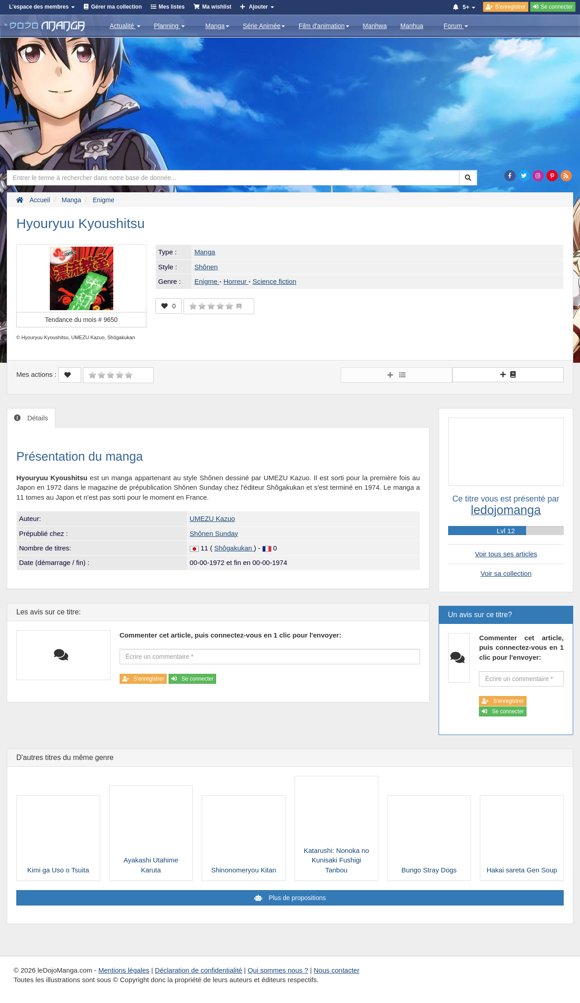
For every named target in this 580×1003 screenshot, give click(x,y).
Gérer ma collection (116, 7)
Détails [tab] (36, 418)
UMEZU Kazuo (212, 518)
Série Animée (264, 25)
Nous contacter (336, 970)
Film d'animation (324, 25)
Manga (217, 25)
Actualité (125, 25)
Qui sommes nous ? (278, 970)
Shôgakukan (234, 548)
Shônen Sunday (214, 533)
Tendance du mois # (81, 319)
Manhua (412, 25)
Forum (456, 25)
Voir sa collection (506, 573)
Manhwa (375, 25)
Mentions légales (124, 970)
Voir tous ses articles (506, 554)
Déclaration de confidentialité (198, 970)
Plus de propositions (296, 897)
